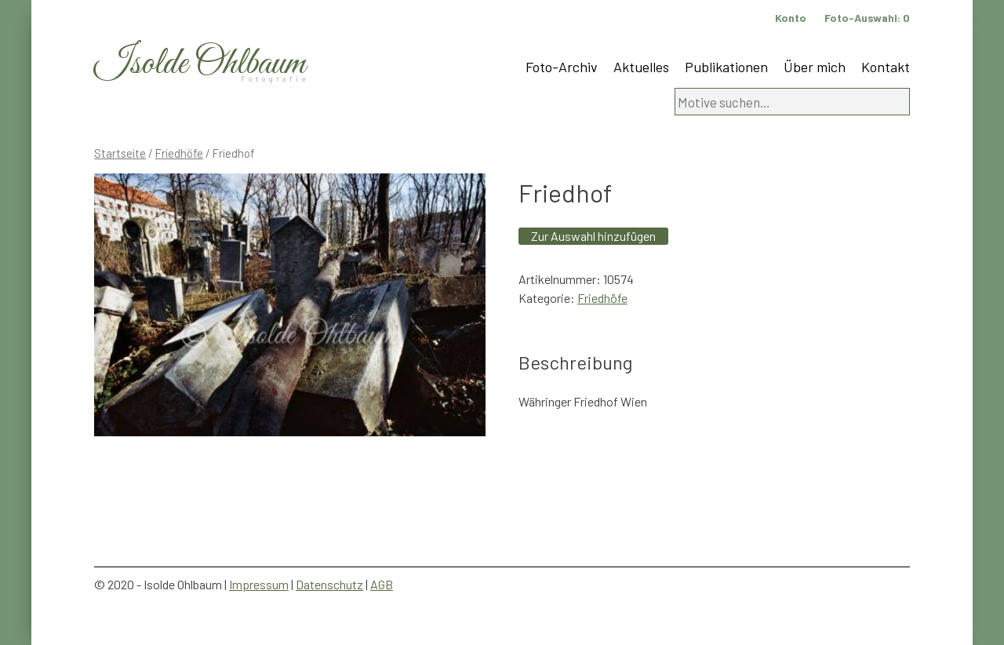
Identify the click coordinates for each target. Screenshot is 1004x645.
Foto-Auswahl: (867, 17)
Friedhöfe (179, 153)
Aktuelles (641, 67)
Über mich (815, 67)
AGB (381, 584)
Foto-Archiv (562, 67)
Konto (790, 17)
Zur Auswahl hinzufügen (593, 235)
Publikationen (726, 67)
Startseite (120, 153)
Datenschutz (329, 584)
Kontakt (885, 67)
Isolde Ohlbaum (200, 64)
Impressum (259, 584)
